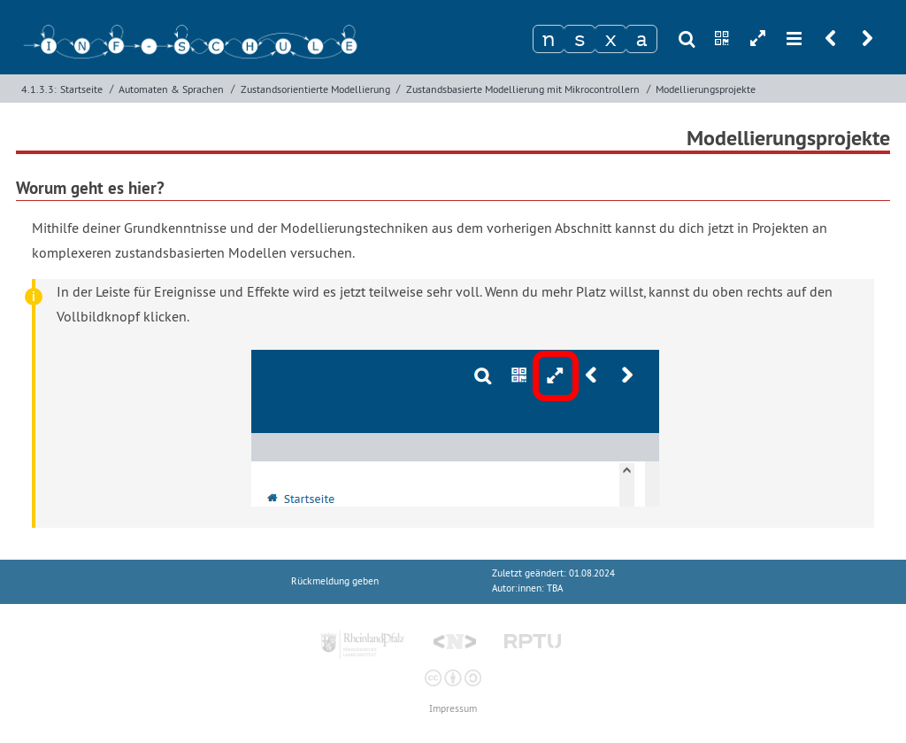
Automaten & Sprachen (171, 89)
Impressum (453, 709)
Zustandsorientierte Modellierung (315, 89)
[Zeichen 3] (610, 39)
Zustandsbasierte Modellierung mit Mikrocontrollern (523, 89)
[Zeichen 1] (548, 39)
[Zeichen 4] (641, 39)
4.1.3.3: (39, 89)
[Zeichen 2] (579, 39)
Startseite (81, 89)
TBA (555, 588)
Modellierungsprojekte (706, 89)
